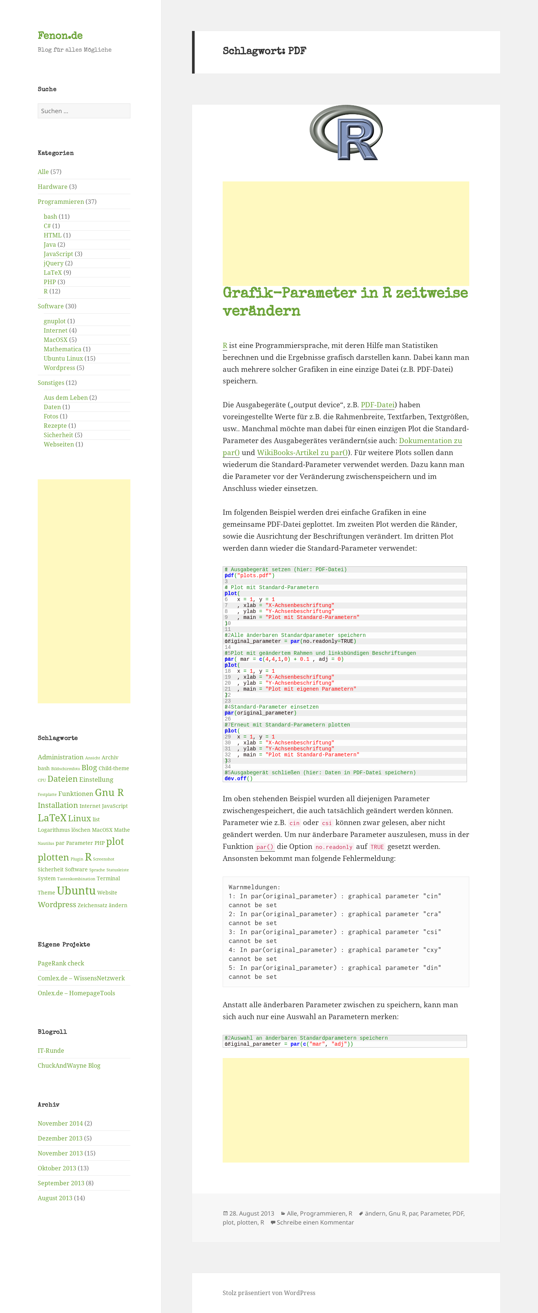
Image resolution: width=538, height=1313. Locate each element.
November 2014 (60, 1123)
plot (228, 1222)
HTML (53, 235)
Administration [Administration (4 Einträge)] (61, 757)
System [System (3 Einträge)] (47, 877)
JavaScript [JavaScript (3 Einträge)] (115, 805)
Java (50, 244)
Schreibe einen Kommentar (315, 1222)
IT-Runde (51, 1050)
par (413, 1213)
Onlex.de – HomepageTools (76, 993)
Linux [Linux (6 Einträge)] (79, 818)
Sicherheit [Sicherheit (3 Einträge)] (51, 868)
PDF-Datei (378, 405)
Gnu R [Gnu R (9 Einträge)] (109, 792)
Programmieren (61, 201)
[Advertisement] (84, 591)
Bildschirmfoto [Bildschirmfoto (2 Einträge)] (65, 768)
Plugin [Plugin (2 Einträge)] (77, 859)
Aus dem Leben (66, 397)
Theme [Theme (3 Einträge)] (46, 892)
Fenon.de (60, 37)
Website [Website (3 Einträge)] (107, 892)
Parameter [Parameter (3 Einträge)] (79, 842)
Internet (56, 330)
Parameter (434, 1213)
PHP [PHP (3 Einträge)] (100, 842)
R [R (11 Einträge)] (88, 856)
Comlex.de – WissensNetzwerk (81, 978)
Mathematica (62, 349)
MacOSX (56, 340)
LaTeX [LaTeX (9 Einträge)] (52, 817)
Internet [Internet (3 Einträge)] (90, 805)
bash (50, 216)
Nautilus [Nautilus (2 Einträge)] (46, 843)
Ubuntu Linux (63, 358)
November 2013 (60, 1153)
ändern (375, 1213)
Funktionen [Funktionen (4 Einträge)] (75, 793)
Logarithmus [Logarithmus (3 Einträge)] (54, 829)
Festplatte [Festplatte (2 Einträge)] (47, 794)
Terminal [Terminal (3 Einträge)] (108, 877)
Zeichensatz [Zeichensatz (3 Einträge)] (92, 904)
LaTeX (53, 272)
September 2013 (61, 1183)
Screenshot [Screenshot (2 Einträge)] (103, 859)
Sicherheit (58, 435)
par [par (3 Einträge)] (60, 842)
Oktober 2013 (57, 1168)
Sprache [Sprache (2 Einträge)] (97, 869)
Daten (52, 407)
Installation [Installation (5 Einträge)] (58, 805)
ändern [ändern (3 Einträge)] (118, 904)
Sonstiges (51, 383)
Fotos (51, 416)
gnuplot (55, 321)
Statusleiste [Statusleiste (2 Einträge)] (117, 869)
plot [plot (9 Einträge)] (115, 841)
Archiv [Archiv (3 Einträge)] (110, 757)
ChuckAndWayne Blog (69, 1065)
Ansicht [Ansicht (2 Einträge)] (92, 757)
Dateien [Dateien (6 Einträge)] (62, 778)
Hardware (53, 187)
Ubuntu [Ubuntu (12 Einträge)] (76, 890)
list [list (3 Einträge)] (96, 819)
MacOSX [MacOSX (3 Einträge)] (102, 829)
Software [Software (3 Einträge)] (76, 868)
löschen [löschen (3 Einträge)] (80, 829)
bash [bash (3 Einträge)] (44, 767)
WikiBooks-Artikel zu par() (302, 452)
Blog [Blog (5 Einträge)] (89, 767)
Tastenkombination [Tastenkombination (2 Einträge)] (76, 878)
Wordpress (59, 368)
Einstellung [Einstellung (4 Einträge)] (96, 779)
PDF (457, 1213)
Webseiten (59, 444)
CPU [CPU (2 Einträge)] (42, 780)
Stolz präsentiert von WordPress (269, 1293)
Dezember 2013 (60, 1138)
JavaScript (58, 254)
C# (47, 226)
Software (51, 306)
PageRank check (61, 963)
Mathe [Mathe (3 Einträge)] (122, 829)
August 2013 (55, 1198)
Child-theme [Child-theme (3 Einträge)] (114, 767)
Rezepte (55, 425)
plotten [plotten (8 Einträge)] (53, 857)
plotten (247, 1222)
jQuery (54, 263)
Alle (43, 172)
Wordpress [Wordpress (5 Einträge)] (57, 904)
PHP (50, 282)
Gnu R (397, 1213)
